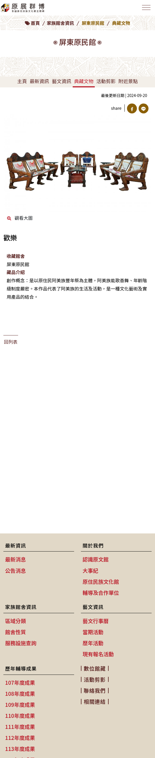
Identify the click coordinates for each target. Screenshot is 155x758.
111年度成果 (20, 726)
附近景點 (128, 81)
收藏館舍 (16, 256)
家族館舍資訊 (60, 23)
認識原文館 (96, 559)
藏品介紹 (16, 272)
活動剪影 (105, 81)
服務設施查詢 (20, 643)
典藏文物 (83, 81)
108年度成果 (20, 693)
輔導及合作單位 (101, 592)
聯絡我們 (95, 690)
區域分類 (15, 621)
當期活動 (93, 632)
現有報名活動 (98, 654)
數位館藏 (95, 668)
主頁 (22, 81)
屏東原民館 (93, 23)
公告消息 (15, 570)
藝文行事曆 (96, 621)
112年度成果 (20, 737)
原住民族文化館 (101, 581)
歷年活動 (93, 643)
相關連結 (95, 701)
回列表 (11, 341)
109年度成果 (20, 704)
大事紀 (90, 570)
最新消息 (15, 559)
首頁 (35, 23)
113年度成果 (20, 748)
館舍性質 (15, 632)
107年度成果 (20, 682)
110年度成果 (20, 715)
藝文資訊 (61, 81)
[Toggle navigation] (146, 7)
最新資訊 (39, 81)
